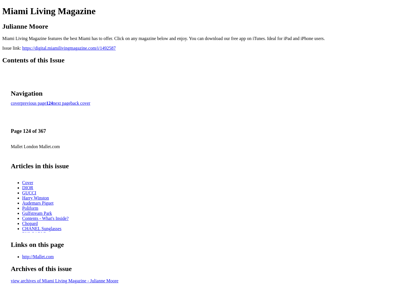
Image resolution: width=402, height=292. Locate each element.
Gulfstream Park (37, 213)
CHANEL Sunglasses (42, 228)
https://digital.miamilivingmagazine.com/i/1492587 (69, 48)
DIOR (27, 187)
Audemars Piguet (38, 203)
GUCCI (29, 192)
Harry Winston (35, 198)
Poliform (30, 208)
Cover (27, 182)
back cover (80, 103)
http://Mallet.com (38, 256)
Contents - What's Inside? (45, 218)
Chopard (30, 223)
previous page (33, 103)
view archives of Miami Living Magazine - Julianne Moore (64, 280)
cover (16, 103)
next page (62, 103)
